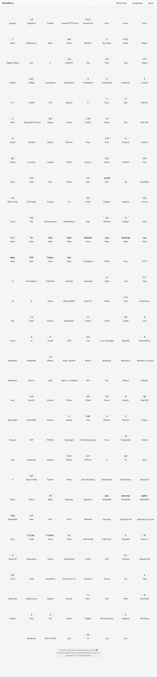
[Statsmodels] (69, 554)
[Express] (88, 157)
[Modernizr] (106, 355)
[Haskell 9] (125, 216)
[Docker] (69, 117)
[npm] (12, 395)
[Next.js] (31, 375)
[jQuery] (50, 296)
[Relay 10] (50, 494)
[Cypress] (69, 97)
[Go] (69, 196)
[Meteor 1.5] (50, 355)
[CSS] (50, 97)
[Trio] (125, 574)
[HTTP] (144, 256)
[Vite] (106, 593)
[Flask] (12, 177)
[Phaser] (144, 415)
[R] (12, 474)
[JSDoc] (106, 296)
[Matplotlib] (31, 355)
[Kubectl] (50, 316)
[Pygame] (50, 454)
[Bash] (50, 38)
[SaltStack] (88, 514)
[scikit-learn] (106, 534)
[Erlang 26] (12, 157)
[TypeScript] (12, 593)
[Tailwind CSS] (144, 554)
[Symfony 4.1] (125, 554)
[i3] (12, 276)
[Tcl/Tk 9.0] (12, 574)
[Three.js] (106, 574)
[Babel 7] (12, 38)
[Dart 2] (125, 97)
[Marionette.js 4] (144, 335)
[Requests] (69, 494)
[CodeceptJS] (69, 77)
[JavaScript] (88, 276)
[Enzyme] (144, 137)
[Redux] (31, 494)
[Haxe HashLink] (88, 236)
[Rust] (50, 514)
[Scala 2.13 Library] (31, 534)
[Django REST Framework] (31, 117)
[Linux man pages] (106, 335)
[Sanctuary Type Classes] (144, 514)
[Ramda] (50, 474)
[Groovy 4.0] (144, 196)
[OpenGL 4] (125, 395)
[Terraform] (88, 574)
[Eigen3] (50, 137)
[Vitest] (125, 593)
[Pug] (12, 454)
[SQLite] (50, 554)
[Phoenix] (12, 435)
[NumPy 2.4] (31, 395)
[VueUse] (12, 613)
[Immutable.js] (31, 276)
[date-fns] (144, 97)
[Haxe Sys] (69, 256)
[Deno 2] (12, 117)
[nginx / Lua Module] (69, 375)
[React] (69, 474)
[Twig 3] (144, 574)
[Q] (106, 454)
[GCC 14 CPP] (106, 177)
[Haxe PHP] (31, 256)
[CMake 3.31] (31, 77)
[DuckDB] (31, 137)
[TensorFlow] (50, 574)
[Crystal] (31, 97)
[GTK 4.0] (31, 216)
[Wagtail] (88, 613)
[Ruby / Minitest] (69, 355)
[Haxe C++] (12, 236)
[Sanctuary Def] (125, 514)
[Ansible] (50, 18)
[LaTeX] (106, 316)
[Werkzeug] (144, 613)
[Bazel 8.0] (69, 38)
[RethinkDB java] (106, 494)
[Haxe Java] (106, 236)
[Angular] (12, 18)
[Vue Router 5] (144, 593)
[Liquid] (12, 335)
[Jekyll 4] (106, 276)
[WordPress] (31, 633)
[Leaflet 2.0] (125, 316)
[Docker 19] (106, 117)
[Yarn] (69, 633)
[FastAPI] (125, 157)
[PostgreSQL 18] (125, 435)
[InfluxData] (50, 276)
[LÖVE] (69, 335)
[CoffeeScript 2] (106, 77)
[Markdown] (12, 355)
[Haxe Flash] (69, 236)
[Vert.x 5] (88, 593)
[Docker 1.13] (88, 117)
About (150, 3)
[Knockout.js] (144, 296)
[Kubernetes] (69, 316)
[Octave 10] (106, 395)
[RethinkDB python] (144, 494)
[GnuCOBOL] (144, 177)
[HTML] (106, 256)
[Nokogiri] (144, 375)
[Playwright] (69, 435)
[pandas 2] (69, 415)
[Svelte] (88, 554)
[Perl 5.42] (88, 415)
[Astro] (106, 18)
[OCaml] (69, 395)
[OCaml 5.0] (88, 395)
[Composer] (125, 77)
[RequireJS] (88, 494)
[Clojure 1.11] (144, 58)
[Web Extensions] (106, 613)
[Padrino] (50, 415)
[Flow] (50, 177)
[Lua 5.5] (88, 335)
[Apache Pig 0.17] (88, 18)
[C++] (12, 97)
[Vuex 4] (31, 613)
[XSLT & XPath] (50, 633)
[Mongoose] (12, 375)
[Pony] (106, 435)
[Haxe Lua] (144, 236)
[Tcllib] (31, 574)
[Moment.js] (125, 355)
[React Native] (106, 474)
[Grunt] (12, 216)
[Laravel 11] (88, 316)
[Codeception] (50, 77)
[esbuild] (50, 157)
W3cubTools (121, 3)
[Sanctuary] (106, 514)
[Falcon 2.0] (106, 157)
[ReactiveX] (144, 474)
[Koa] (12, 316)
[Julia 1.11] (125, 296)
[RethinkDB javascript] (125, 494)
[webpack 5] (125, 613)
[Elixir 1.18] (106, 137)
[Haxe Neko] (12, 256)
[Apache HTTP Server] (69, 18)
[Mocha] (88, 355)
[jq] (31, 296)
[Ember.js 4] (125, 137)
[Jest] (125, 276)
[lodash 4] (50, 335)
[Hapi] (88, 216)
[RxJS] (69, 514)
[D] (88, 97)
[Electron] (69, 137)
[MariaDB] (125, 335)
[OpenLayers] (12, 415)
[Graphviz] (125, 196)
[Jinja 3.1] (144, 276)
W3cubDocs (8, 3)
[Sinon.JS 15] (144, 534)
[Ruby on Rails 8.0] (31, 474)
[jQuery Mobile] (69, 296)
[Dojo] (125, 117)
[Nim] (88, 375)
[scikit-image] (88, 534)
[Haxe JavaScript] (125, 236)
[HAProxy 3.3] (106, 216)
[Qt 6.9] (125, 454)
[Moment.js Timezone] (144, 355)
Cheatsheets (137, 3)
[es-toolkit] (31, 157)
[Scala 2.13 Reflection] (50, 534)
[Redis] (12, 494)
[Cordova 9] (144, 77)
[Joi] (12, 296)
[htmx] (125, 256)
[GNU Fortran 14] (12, 196)
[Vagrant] (50, 593)
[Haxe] (144, 216)
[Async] (125, 18)
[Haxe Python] (50, 256)
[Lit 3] (31, 335)
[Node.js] (125, 375)
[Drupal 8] (12, 137)
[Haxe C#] (31, 236)
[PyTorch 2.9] (88, 454)
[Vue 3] (50, 613)
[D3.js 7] (106, 97)
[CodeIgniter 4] (88, 77)
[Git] (125, 177)
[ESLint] (69, 157)
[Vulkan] (69, 613)
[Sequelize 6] (125, 534)
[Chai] (88, 58)
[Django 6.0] (50, 117)
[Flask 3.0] (31, 177)
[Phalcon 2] (106, 415)
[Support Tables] (12, 58)
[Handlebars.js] (69, 216)
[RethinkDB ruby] (12, 514)
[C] (50, 58)
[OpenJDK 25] (144, 395)
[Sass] (12, 534)
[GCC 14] (88, 177)
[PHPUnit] (50, 435)
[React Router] (125, 474)
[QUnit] (144, 454)
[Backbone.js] (31, 38)
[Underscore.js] (31, 593)
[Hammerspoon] (50, 216)
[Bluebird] (88, 38)
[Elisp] (88, 137)
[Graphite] (106, 196)
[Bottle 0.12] (125, 38)
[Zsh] (125, 633)
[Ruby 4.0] (31, 514)
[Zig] (106, 633)
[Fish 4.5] (144, 157)
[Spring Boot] (31, 554)
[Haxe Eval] (50, 236)
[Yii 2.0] (88, 633)
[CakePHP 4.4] (69, 58)
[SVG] (106, 554)
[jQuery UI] (88, 296)
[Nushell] (50, 395)
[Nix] (106, 375)
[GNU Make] (31, 196)
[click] (125, 58)
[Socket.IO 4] (12, 554)
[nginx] (50, 375)
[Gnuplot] (50, 196)
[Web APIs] (144, 117)
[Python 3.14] (69, 454)
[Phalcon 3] (125, 415)
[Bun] (31, 58)
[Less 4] (144, 316)
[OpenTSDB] (31, 415)
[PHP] (31, 435)
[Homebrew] (88, 256)
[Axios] (144, 18)
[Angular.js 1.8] (31, 18)
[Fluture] (69, 177)
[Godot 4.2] (88, 196)
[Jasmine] (69, 276)
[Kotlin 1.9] (31, 316)
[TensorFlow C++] (69, 574)
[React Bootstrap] (88, 474)
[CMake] (12, 77)
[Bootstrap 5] (106, 38)
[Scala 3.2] (69, 534)
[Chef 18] (106, 58)
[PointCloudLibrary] (88, 435)
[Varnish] (69, 593)
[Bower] (144, 38)
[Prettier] (144, 435)
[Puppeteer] (31, 454)
